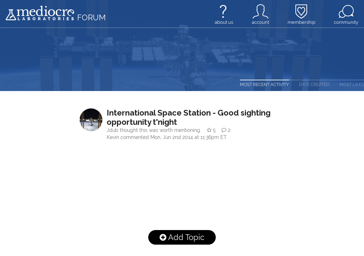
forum (91, 17)
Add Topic (182, 237)
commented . (174, 137)
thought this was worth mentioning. (155, 130)
